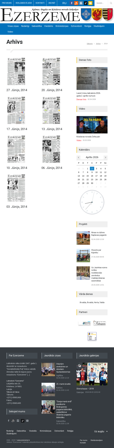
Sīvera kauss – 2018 (85, 389)
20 (79, 179)
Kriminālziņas (62, 26)
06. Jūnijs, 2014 (52, 168)
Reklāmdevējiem (24, 3)
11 (101, 172)
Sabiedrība (37, 26)
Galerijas (80, 392)
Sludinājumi (99, 26)
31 (83, 169)
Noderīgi (25, 26)
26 (105, 179)
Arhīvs (98, 44)
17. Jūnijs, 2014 (16, 129)
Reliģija (87, 26)
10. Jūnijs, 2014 (16, 168)
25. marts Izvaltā (63, 384)
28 (83, 183)
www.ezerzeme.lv (23, 440)
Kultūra (59, 388)
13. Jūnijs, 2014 (52, 129)
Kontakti (40, 3)
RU (64, 3)
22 (88, 179)
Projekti (83, 224)
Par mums (7, 3)
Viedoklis (48, 26)
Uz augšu (99, 431)
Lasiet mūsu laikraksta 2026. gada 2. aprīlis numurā (89, 94)
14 (83, 176)
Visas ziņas (13, 26)
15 (88, 176)
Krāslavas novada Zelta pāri (88, 137)
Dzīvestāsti (76, 26)
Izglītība (59, 375)
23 (92, 179)
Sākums (90, 44)
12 (105, 172)
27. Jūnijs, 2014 (16, 90)
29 (88, 183)
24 (96, 179)
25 (101, 179)
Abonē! (52, 3)
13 (79, 176)
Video (10, 31)
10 (96, 172)
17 (96, 176)
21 (83, 179)
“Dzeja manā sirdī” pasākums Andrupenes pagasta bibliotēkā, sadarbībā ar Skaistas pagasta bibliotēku (64, 409)
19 (105, 176)
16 (92, 176)
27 (79, 183)
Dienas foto (81, 99)
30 (79, 169)
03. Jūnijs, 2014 (16, 206)
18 (101, 176)
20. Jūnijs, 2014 (52, 90)
